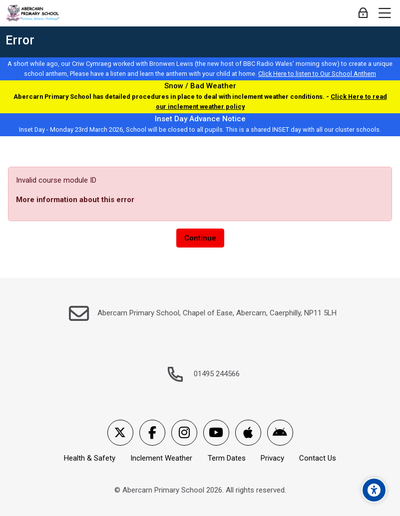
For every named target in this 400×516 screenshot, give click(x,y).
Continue (200, 238)
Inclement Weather (161, 458)
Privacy (272, 458)
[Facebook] (152, 433)
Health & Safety (89, 458)
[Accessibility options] (374, 490)
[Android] (280, 433)
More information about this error (75, 199)
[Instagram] (184, 433)
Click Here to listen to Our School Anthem (317, 73)
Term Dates (227, 458)
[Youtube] (216, 433)
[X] (120, 433)
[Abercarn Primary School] (33, 13)
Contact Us (317, 458)
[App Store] (248, 433)
